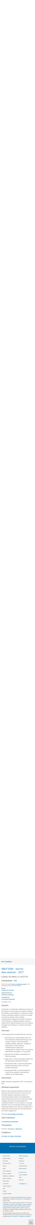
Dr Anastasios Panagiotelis (8, 999)
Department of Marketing (7, 994)
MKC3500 (18, 1136)
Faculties (21, 1158)
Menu (2, 3)
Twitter (12, 1150)
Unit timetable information (15, 1114)
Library (4, 1166)
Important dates (7, 1158)
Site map (21, 1180)
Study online (6, 1181)
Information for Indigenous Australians (21, 1216)
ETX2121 (11, 1129)
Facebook (15, 1150)
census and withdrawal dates (19, 984)
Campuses (21, 1161)
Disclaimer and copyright (16, 1204)
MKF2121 (19, 1129)
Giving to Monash (7, 1193)
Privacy (25, 1204)
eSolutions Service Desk (16, 1199)
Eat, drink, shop (7, 1163)
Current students (7, 1186)
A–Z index (21, 1163)
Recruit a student (7, 1173)
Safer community (7, 1178)
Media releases (23, 1168)
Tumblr (23, 1150)
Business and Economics (7, 990)
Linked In (8, 1150)
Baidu (30, 1150)
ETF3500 (11, 1136)
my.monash (5, 1183)
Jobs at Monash (7, 1171)
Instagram (4, 1150)
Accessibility (6, 1204)
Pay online (5, 1161)
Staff (4, 1188)
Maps (4, 1168)
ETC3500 (4, 1136)
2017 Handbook (6, 961)
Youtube (26, 1150)
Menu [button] (32, 961)
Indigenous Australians (8, 1176)
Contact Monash (23, 1166)
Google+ (19, 1150)
